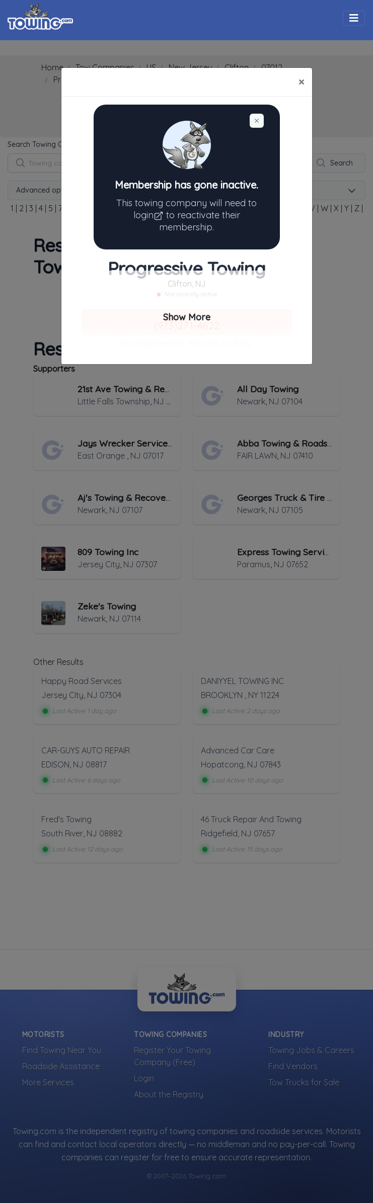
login (149, 215)
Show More (186, 317)
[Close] (301, 82)
